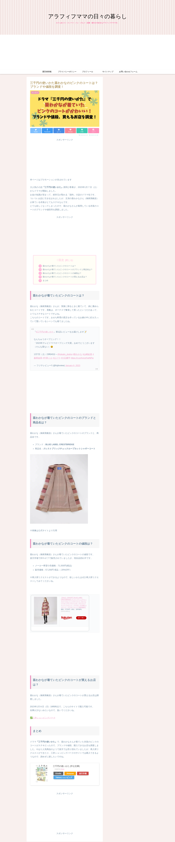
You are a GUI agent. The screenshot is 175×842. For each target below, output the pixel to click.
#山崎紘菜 (87, 355)
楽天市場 (83, 774)
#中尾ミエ (47, 358)
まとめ (45, 281)
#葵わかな (77, 355)
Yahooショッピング (64, 778)
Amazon (70, 774)
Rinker (62, 769)
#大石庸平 (65, 358)
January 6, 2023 (72, 366)
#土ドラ (56, 358)
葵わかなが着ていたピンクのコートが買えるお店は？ (65, 277)
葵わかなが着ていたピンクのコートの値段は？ (62, 273)
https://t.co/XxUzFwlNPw (82, 358)
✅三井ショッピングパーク (42, 718)
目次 (61, 260)
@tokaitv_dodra (64, 355)
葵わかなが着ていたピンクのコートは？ (59, 266)
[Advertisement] (87, 52)
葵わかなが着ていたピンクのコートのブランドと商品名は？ (68, 270)
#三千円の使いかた (45, 332)
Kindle (58, 774)
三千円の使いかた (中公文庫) (66, 766)
